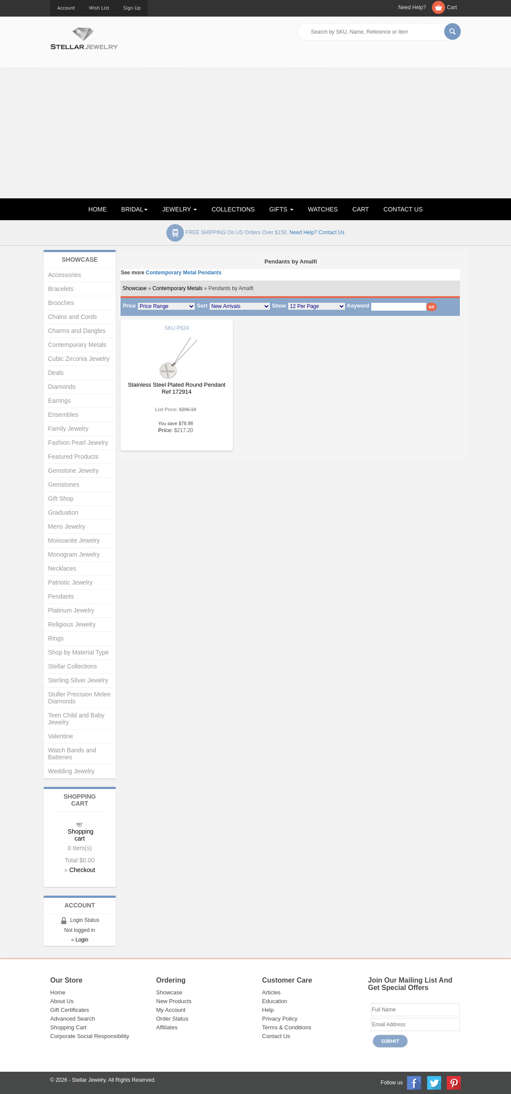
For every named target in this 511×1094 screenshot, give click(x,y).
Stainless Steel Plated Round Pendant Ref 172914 (177, 388)
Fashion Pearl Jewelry (78, 442)
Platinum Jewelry (71, 610)
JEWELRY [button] (179, 209)
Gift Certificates (69, 1010)
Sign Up (132, 7)
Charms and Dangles (77, 330)
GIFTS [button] (281, 209)
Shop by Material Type (78, 652)
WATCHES (323, 209)
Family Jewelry (68, 428)
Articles (271, 992)
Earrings (59, 400)
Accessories (64, 274)
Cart (452, 7)
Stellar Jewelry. (89, 1080)
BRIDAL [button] (134, 209)
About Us (61, 1001)
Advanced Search (72, 1018)
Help (268, 1010)
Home (58, 992)
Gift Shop (60, 498)
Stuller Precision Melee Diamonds (79, 698)
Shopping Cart (68, 1027)
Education (274, 1001)
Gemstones (63, 484)
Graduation (63, 512)
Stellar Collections (72, 666)
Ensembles (63, 414)
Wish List (99, 7)
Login (82, 940)
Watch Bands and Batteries (72, 754)
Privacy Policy (279, 1018)
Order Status (172, 1018)
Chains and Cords (72, 316)
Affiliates (167, 1027)
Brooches (61, 302)
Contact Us (276, 1036)
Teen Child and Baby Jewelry (76, 719)
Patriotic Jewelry (70, 582)
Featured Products (73, 456)
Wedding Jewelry (71, 771)
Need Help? (412, 7)
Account (66, 7)
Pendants (61, 596)
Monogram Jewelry (74, 554)
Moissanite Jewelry (74, 540)
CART (360, 209)
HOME (97, 209)
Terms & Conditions (286, 1027)
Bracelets (60, 288)
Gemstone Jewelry (73, 470)
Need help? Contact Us (317, 232)
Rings (56, 638)
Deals (56, 372)
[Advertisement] (255, 133)
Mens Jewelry (67, 526)
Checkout (82, 869)
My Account (171, 1010)
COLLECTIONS (233, 209)
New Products (174, 1001)
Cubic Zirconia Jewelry (79, 358)
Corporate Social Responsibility (89, 1036)
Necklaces (62, 568)
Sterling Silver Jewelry (78, 680)
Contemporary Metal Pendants (183, 273)
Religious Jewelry (72, 624)
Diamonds (62, 386)
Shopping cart (80, 835)
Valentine (60, 736)
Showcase (134, 288)
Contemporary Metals (177, 288)
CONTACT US (403, 209)
